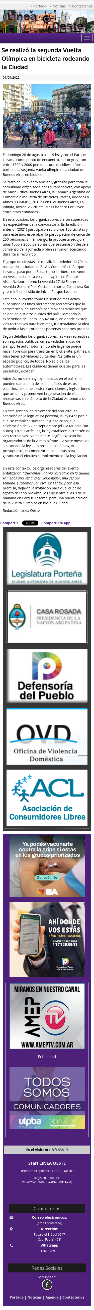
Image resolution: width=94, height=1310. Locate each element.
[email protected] (49, 1223)
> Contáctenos (80, 6)
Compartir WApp (55, 523)
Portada (17, 1297)
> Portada (38, 6)
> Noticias (58, 6)
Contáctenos (73, 1297)
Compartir (9, 523)
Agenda (51, 1297)
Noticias (34, 1297)
